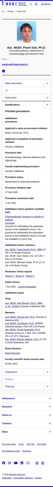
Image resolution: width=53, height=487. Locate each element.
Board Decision (12, 353)
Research (7, 407)
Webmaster (7, 478)
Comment (10, 223)
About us (7, 415)
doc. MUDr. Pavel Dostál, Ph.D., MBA (23, 249)
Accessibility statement (23, 478)
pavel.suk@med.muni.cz (15, 64)
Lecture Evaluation (27, 287)
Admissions (8, 398)
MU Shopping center (11, 451)
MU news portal (9, 444)
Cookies (38, 478)
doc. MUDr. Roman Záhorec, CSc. (22, 339)
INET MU (30, 444)
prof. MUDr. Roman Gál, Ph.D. (20, 317)
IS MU (21, 444)
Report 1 (9, 276)
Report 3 (30, 276)
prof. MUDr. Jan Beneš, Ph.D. (19, 323)
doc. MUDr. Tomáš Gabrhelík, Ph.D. (22, 330)
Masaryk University (17, 474)
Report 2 (20, 276)
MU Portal (41, 444)
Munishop (27, 451)
